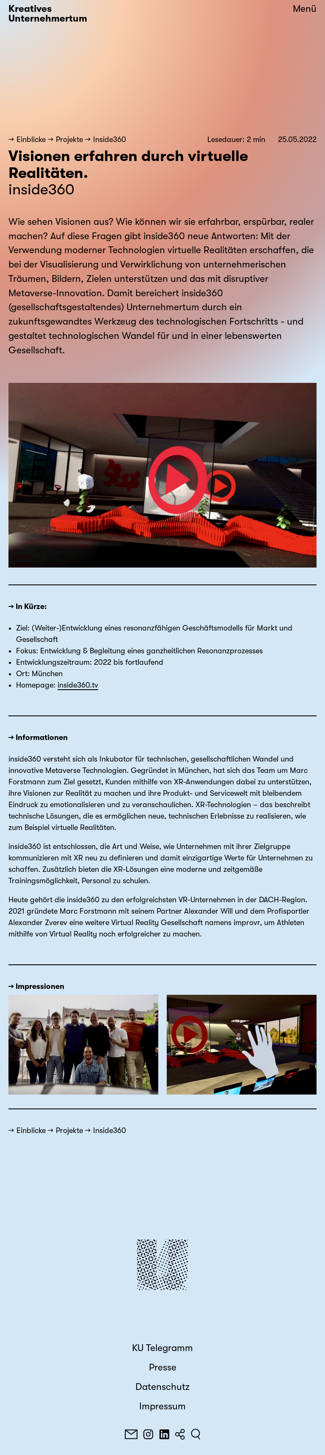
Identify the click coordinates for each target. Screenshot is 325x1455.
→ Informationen (38, 737)
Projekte (69, 139)
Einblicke (31, 139)
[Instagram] (148, 1434)
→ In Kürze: (27, 606)
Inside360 (109, 139)
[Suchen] (196, 1434)
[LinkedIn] (164, 1434)
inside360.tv (78, 685)
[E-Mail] (131, 1434)
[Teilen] (180, 1434)
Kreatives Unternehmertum (47, 13)
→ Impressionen (36, 986)
